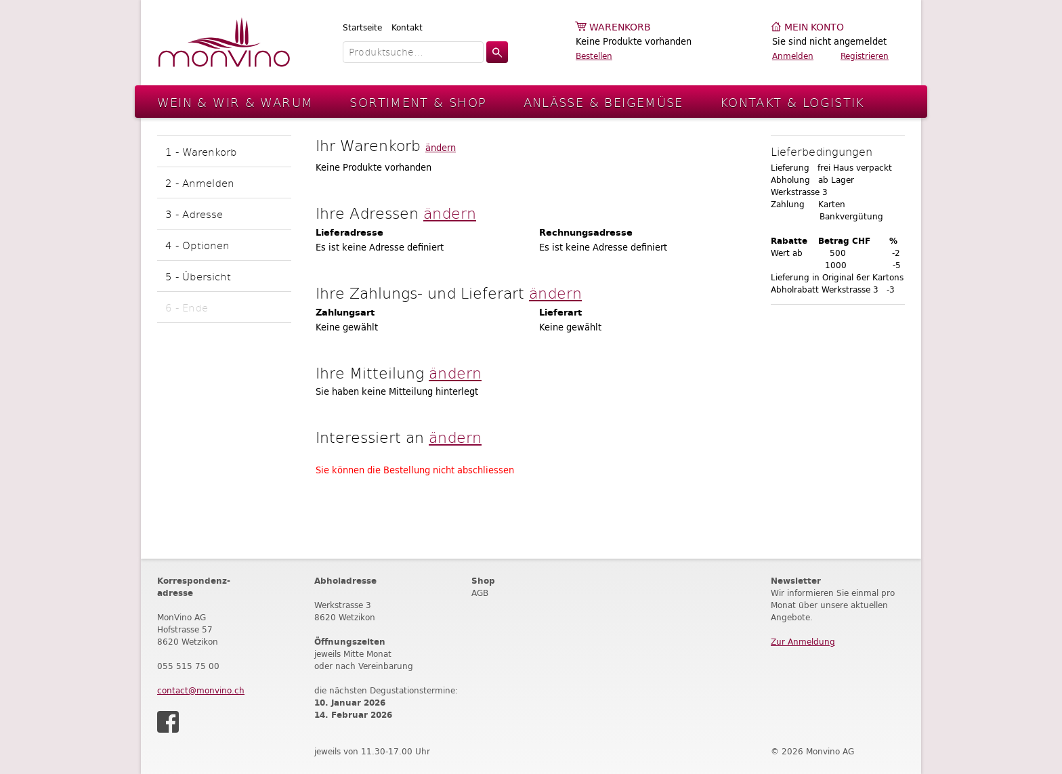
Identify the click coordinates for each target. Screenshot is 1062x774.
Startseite (362, 27)
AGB (479, 592)
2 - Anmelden (199, 182)
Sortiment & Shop (417, 101)
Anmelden (792, 55)
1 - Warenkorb (201, 151)
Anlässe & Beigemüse (603, 101)
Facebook (168, 722)
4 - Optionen (197, 245)
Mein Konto (814, 27)
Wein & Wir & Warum (235, 101)
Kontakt (407, 27)
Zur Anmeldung (803, 641)
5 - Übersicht (198, 276)
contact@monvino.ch (201, 690)
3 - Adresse (194, 214)
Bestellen (594, 55)
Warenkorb (620, 27)
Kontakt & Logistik (792, 101)
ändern (440, 148)
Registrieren (865, 55)
